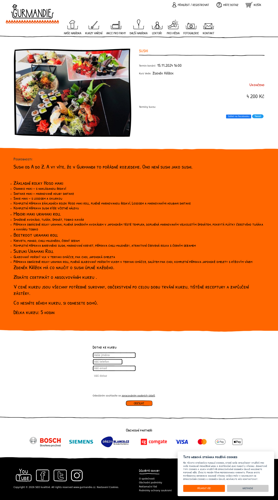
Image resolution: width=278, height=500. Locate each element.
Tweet (257, 116)
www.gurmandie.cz (84, 487)
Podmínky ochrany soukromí (155, 490)
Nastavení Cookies (107, 487)
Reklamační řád (148, 486)
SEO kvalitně (42, 487)
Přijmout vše (204, 488)
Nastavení (247, 488)
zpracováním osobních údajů (138, 395)
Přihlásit (184, 5)
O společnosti (147, 478)
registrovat (201, 5)
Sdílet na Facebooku (238, 116)
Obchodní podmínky (150, 482)
